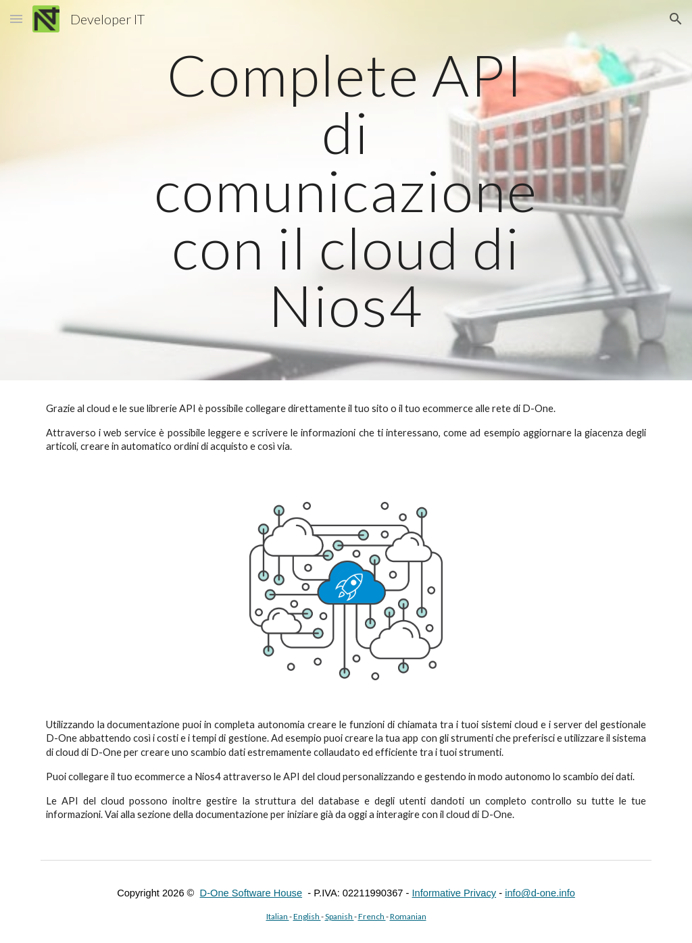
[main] (346, 190)
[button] (16, 18)
